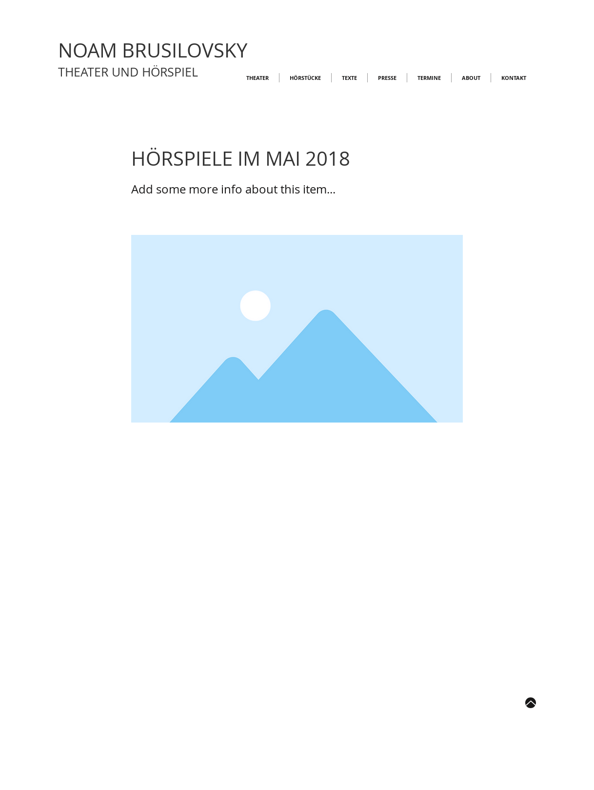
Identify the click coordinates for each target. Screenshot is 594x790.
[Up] (530, 702)
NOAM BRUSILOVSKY (152, 50)
